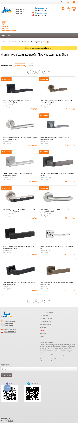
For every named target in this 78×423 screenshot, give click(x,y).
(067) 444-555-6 (41, 10)
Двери (4, 22)
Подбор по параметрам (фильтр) (39, 48)
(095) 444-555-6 (41, 15)
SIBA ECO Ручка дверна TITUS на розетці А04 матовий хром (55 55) (17, 174)
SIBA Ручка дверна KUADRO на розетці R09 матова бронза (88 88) (56, 283)
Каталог (7, 35)
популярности (20, 65)
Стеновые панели (9, 30)
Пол (3, 24)
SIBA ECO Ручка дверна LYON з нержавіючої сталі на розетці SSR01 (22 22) (57, 211)
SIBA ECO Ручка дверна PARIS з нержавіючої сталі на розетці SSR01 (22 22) (20, 138)
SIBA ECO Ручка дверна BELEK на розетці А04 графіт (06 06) (57, 174)
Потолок (5, 26)
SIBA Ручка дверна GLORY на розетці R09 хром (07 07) (56, 247)
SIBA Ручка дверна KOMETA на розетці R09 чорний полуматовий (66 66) (19, 283)
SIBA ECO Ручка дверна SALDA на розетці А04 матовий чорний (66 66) (17, 102)
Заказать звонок (39, 8)
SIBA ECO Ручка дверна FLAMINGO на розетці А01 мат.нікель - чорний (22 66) (19, 211)
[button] (4, 2)
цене (31, 65)
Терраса (5, 28)
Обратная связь (39, 13)
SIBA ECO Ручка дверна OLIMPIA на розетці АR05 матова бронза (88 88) (56, 102)
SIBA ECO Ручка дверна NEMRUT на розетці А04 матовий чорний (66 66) (18, 247)
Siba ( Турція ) (7, 107)
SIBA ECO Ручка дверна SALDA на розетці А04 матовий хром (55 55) (55, 138)
